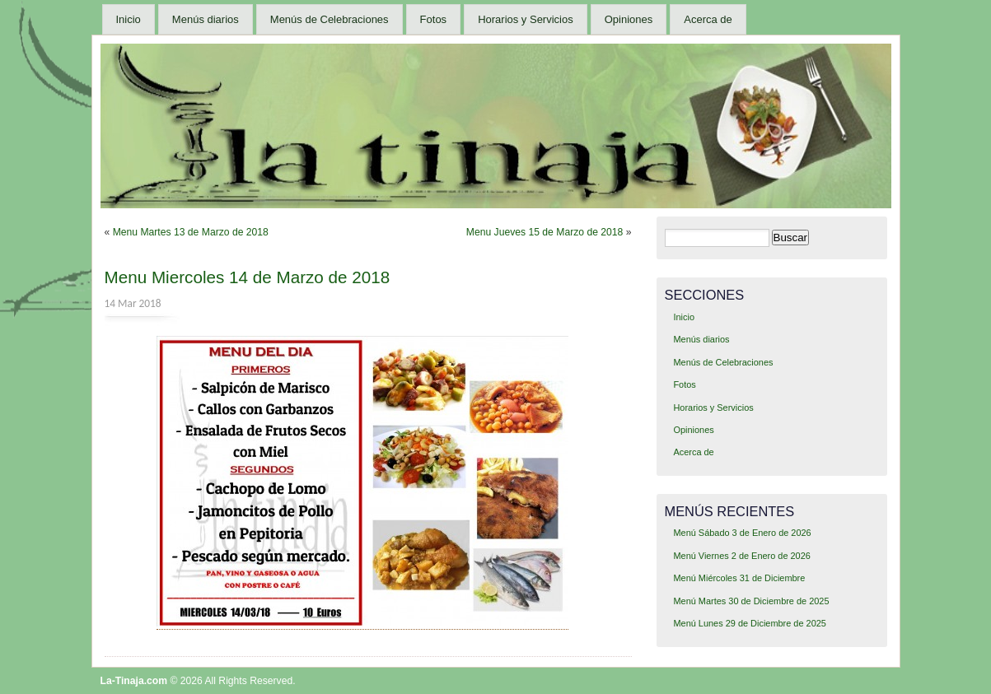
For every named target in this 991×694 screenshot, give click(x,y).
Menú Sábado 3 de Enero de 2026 (742, 533)
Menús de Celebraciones (329, 19)
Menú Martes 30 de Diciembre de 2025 (751, 601)
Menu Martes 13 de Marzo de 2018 (191, 232)
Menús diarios (205, 19)
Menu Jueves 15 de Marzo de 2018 (545, 232)
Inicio (128, 19)
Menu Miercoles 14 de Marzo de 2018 (247, 277)
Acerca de (708, 19)
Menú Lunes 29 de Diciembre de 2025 (749, 623)
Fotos (433, 19)
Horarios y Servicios (525, 19)
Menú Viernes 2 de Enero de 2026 (741, 556)
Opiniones (629, 19)
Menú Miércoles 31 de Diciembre (739, 578)
